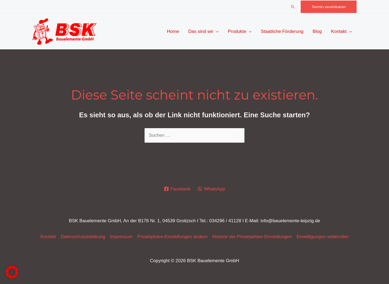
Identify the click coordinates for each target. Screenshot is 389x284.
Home (173, 31)
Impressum (121, 236)
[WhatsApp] (211, 188)
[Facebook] (177, 188)
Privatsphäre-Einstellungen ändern (172, 236)
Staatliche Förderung (282, 31)
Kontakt (339, 31)
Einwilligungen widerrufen (322, 236)
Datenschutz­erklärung (83, 236)
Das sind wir (200, 31)
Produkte (237, 31)
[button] (292, 6)
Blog (317, 31)
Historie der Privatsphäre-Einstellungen (252, 236)
